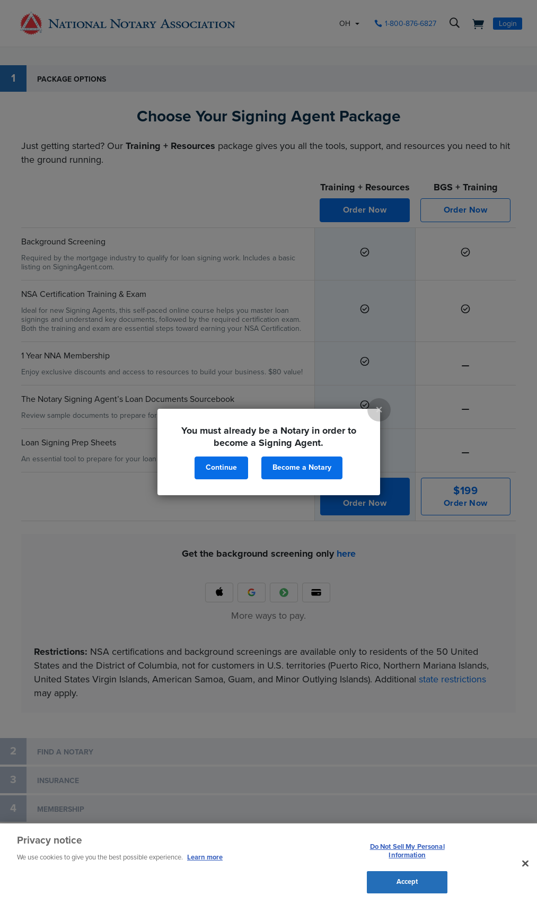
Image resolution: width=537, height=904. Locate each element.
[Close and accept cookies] (525, 863)
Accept (407, 881)
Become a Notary (301, 467)
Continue (221, 467)
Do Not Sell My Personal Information (407, 850)
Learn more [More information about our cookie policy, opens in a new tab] (205, 857)
